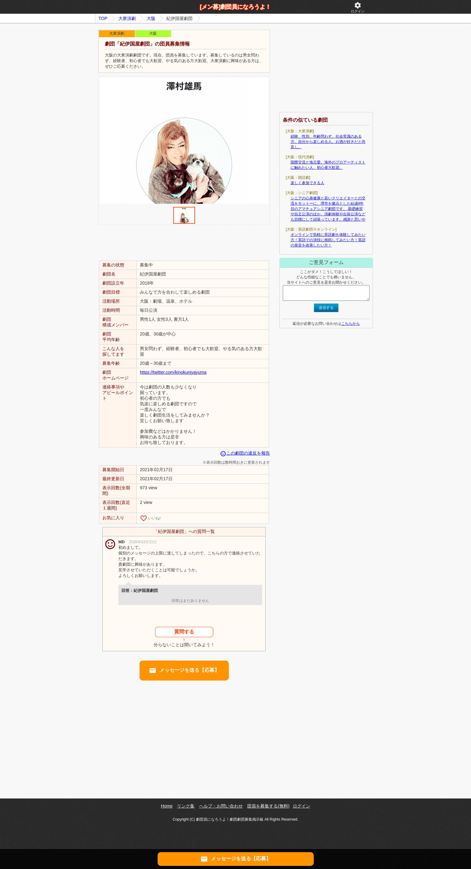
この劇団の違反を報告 (245, 453)
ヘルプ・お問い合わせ (221, 805)
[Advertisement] (184, 242)
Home (166, 805)
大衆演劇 (127, 18)
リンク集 (185, 805)
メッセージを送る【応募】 (184, 670)
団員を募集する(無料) (268, 805)
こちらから (350, 323)
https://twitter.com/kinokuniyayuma (173, 372)
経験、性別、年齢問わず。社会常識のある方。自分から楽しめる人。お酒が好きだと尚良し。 (328, 141)
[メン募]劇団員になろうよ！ (235, 7)
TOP (103, 18)
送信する (326, 307)
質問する (184, 631)
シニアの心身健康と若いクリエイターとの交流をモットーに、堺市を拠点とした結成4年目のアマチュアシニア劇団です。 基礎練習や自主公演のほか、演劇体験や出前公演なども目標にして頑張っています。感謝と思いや (328, 209)
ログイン (358, 7)
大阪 (151, 18)
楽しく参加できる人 (307, 183)
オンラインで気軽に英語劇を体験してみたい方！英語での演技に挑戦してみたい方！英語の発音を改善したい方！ (328, 239)
